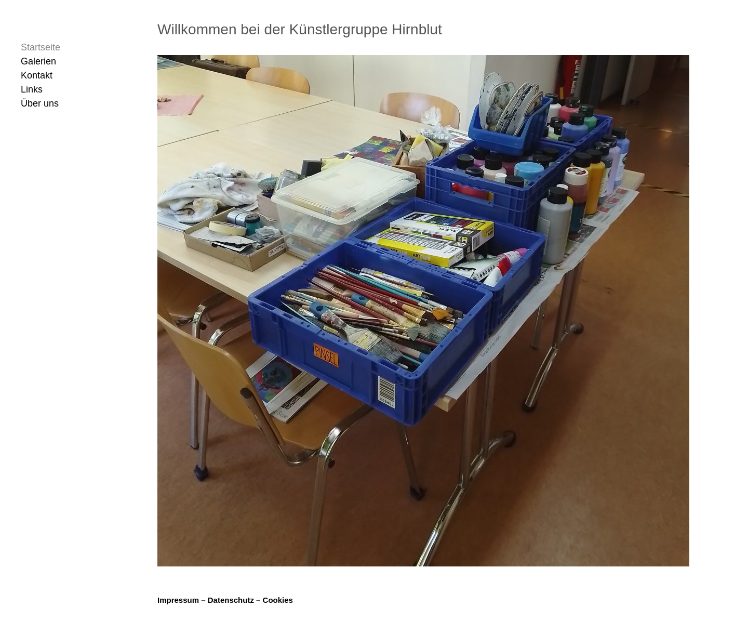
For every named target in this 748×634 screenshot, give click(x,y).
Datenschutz (232, 600)
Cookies (278, 600)
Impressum (179, 600)
